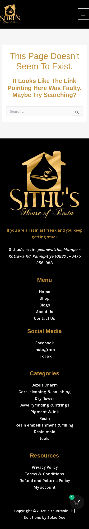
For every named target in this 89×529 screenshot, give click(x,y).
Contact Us (44, 318)
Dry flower (44, 398)
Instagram (44, 349)
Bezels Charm (44, 385)
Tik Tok (45, 356)
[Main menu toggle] (83, 14)
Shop (45, 298)
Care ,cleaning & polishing (45, 391)
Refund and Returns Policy (44, 480)
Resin (44, 418)
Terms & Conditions (44, 474)
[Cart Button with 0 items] (77, 502)
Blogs (44, 305)
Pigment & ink (44, 411)
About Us (44, 311)
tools (44, 438)
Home (44, 291)
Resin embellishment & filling (44, 425)
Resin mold (44, 431)
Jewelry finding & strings (44, 405)
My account (44, 487)
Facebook (44, 343)
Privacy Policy (45, 467)
